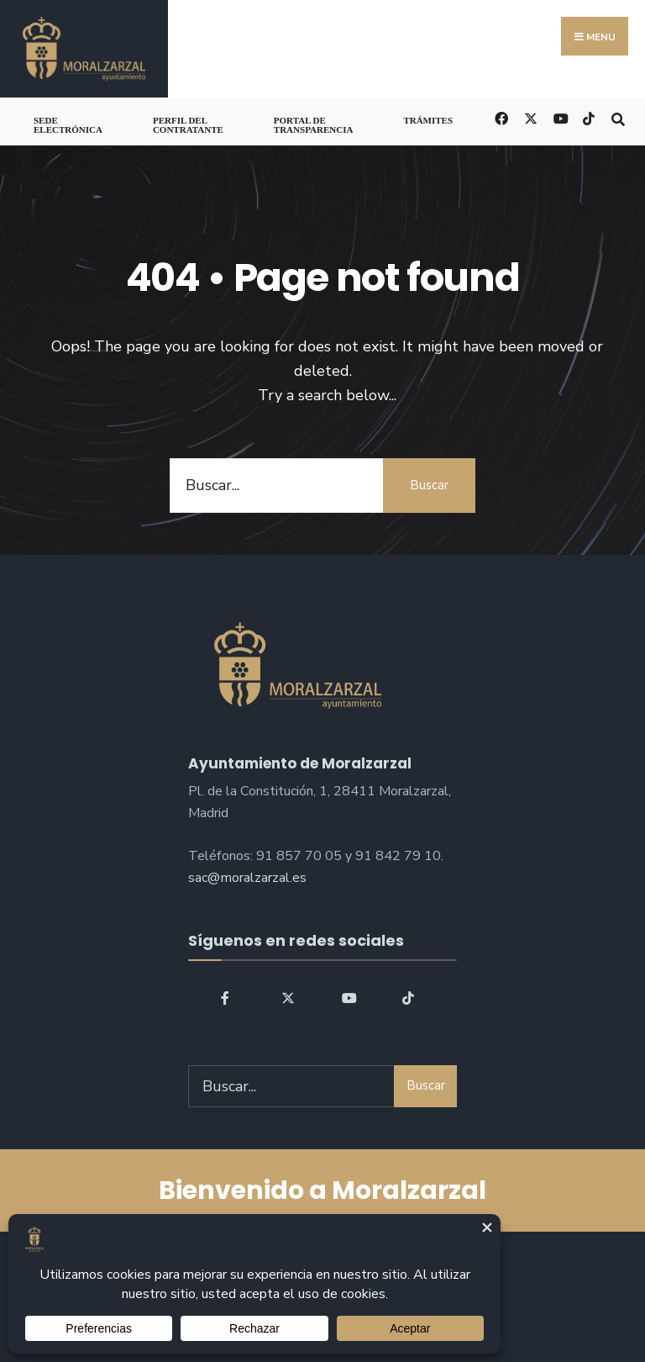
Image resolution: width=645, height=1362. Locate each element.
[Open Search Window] (617, 117)
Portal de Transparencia (314, 125)
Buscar (429, 485)
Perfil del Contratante (188, 125)
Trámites (428, 120)
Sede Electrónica (68, 125)
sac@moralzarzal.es (247, 877)
